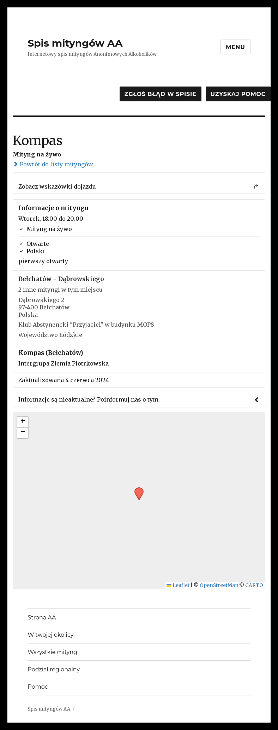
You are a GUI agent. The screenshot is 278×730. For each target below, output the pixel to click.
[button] (136, 489)
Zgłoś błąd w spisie (161, 94)
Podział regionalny (54, 669)
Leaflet (178, 585)
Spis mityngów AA (75, 43)
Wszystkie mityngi (53, 652)
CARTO (254, 585)
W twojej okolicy (50, 634)
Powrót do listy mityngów (53, 164)
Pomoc (38, 686)
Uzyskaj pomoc (238, 94)
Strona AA (42, 617)
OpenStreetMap (219, 585)
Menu (235, 47)
